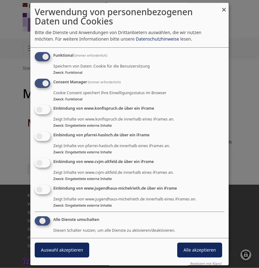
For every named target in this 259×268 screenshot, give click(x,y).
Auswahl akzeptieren (62, 250)
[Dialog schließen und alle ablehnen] (224, 7)
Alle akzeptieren (199, 250)
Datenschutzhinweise (157, 39)
